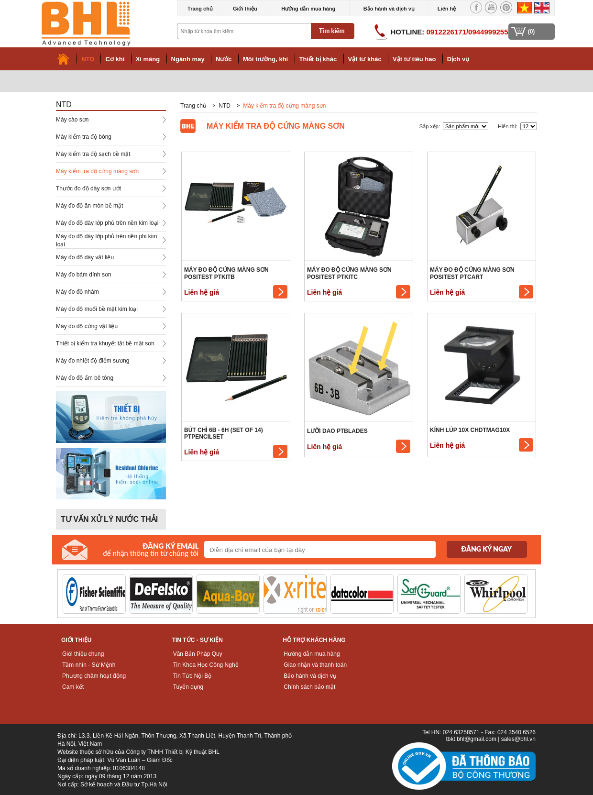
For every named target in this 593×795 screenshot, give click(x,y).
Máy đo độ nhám (77, 291)
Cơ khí (114, 59)
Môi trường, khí (265, 59)
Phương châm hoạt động (94, 676)
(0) (531, 31)
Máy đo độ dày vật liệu (85, 257)
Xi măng (148, 59)
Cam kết (73, 687)
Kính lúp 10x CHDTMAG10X (470, 430)
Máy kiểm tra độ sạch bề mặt (93, 154)
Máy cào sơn (72, 119)
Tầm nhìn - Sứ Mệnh (88, 665)
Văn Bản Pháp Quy (197, 654)
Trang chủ (200, 8)
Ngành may (188, 59)
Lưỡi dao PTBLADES (337, 431)
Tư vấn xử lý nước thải (109, 519)
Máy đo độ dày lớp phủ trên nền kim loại (107, 223)
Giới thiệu (245, 8)
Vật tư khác (365, 59)
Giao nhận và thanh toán (315, 665)
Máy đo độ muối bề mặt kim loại (97, 309)
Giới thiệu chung (83, 654)
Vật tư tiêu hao (414, 59)
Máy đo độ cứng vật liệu (87, 326)
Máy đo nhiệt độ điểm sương (92, 360)
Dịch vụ (458, 59)
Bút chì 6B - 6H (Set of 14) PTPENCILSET (223, 433)
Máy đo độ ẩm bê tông (84, 378)
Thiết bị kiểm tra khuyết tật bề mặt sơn (105, 343)
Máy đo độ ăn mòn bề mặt (89, 205)
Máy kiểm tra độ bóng (83, 136)
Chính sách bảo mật (309, 687)
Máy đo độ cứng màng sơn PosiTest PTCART (472, 273)
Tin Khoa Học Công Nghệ (206, 665)
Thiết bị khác (318, 59)
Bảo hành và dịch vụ (389, 8)
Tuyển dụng (188, 687)
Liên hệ (447, 8)
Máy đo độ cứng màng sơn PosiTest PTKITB (226, 273)
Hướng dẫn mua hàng (308, 8)
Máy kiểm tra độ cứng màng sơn (97, 171)
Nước (224, 59)
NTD (87, 59)
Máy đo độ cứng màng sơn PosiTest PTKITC (349, 273)
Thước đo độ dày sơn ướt (88, 188)
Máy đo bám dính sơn (83, 274)
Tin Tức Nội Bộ (192, 676)
